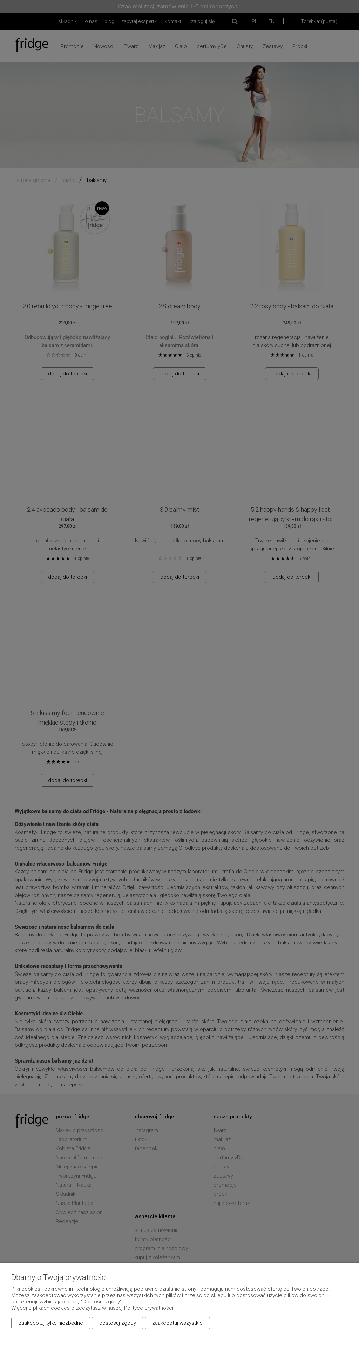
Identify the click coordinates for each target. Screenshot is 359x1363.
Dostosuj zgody (117, 1323)
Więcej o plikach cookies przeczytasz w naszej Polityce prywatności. (93, 1308)
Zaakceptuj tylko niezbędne (51, 1323)
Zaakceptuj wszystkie (177, 1323)
